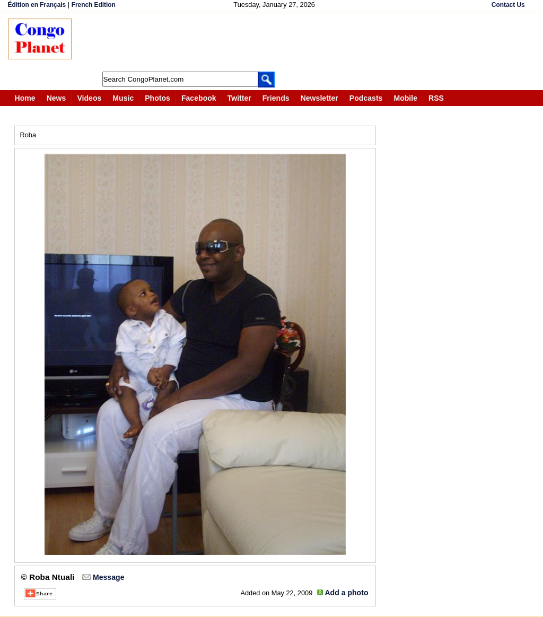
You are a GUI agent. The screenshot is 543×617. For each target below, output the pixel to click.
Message (108, 577)
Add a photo (346, 592)
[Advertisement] (275, 42)
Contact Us (508, 4)
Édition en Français (37, 4)
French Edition (94, 4)
